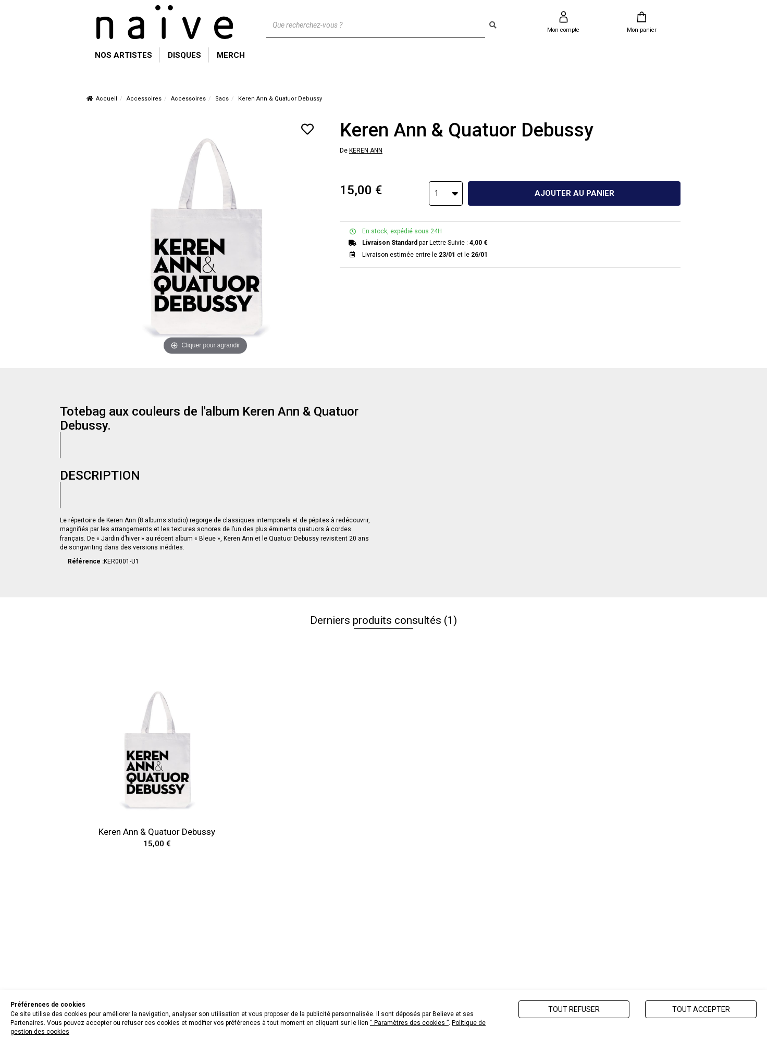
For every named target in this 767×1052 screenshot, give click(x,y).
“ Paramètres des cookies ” (409, 1022)
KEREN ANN (365, 150)
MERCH (231, 55)
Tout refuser (574, 1009)
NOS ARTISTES (123, 55)
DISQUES (184, 55)
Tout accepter (701, 1009)
